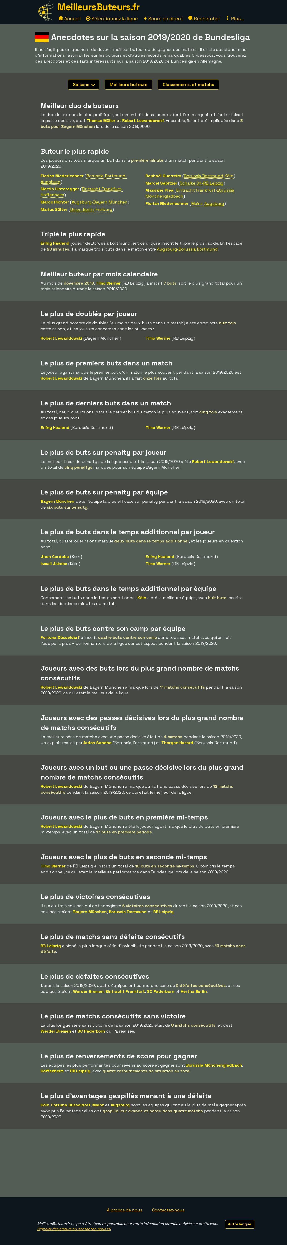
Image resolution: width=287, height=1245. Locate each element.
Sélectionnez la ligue (112, 19)
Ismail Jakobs (54, 563)
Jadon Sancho (97, 742)
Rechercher (204, 19)
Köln (142, 597)
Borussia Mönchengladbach (214, 1065)
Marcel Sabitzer (161, 183)
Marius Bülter (54, 209)
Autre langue (239, 1224)
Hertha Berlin (194, 991)
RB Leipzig (163, 911)
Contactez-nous (168, 1210)
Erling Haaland (55, 243)
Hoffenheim (52, 1070)
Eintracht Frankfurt (125, 991)
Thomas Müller (101, 120)
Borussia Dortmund (128, 911)
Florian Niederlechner (62, 175)
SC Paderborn (160, 991)
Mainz (98, 1105)
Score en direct (163, 19)
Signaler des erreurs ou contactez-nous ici (74, 1228)
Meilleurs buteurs (128, 84)
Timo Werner (108, 283)
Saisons (84, 84)
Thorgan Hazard (177, 742)
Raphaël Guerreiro (163, 175)
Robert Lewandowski (143, 120)
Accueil (69, 19)
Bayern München (57, 501)
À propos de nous (124, 1210)
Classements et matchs (188, 84)
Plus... (234, 19)
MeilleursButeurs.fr (98, 7)
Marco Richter (55, 202)
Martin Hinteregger (60, 188)
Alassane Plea (159, 190)
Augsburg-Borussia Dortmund (187, 249)
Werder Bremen (88, 991)
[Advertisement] (143, 1163)
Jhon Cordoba (55, 556)
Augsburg (120, 1105)
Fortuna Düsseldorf (60, 637)
